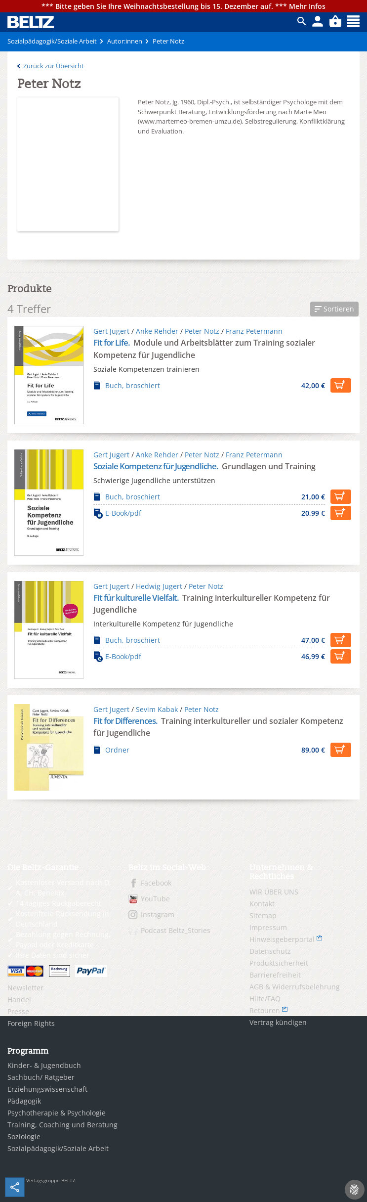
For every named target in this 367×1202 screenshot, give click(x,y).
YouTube (155, 898)
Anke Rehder (157, 331)
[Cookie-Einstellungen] (355, 1190)
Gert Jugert (111, 331)
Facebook (156, 883)
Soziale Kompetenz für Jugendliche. (156, 466)
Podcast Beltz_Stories (175, 930)
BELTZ (31, 22)
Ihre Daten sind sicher (52, 955)
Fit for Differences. (126, 720)
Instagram (157, 914)
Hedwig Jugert (159, 586)
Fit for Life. (112, 342)
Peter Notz (202, 331)
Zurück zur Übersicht (53, 65)
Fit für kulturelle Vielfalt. (136, 597)
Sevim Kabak (157, 709)
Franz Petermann (254, 331)
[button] (334, 309)
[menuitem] (60, 988)
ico (302, 21)
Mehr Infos (307, 6)
